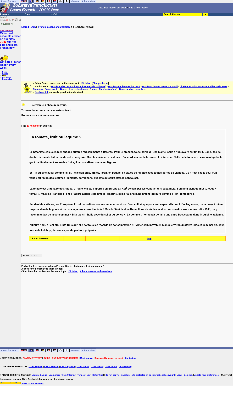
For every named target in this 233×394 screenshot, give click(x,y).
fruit (54, 137)
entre (79, 209)
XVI (124, 188)
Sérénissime (121, 209)
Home (4, 72)
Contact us (130, 358)
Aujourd (34, 225)
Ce (187, 172)
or (176, 193)
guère (216, 157)
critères (77, 152)
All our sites (88, 350)
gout (32, 162)
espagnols (169, 188)
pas (214, 152)
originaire (53, 188)
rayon (45, 178)
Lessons (4, 14)
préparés (90, 230)
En (183, 204)
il (76, 162)
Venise (153, 209)
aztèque (209, 188)
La (31, 188)
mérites (192, 209)
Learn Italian (83, 366)
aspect (164, 204)
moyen (153, 225)
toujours (156, 193)
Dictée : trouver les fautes (74, 89)
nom (185, 188)
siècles (50, 204)
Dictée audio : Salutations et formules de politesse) (78, 86)
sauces (60, 230)
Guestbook (6, 77)
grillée (95, 172)
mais (44, 193)
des (69, 152)
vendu (33, 178)
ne (124, 204)
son (157, 204)
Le (31, 152)
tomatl (33, 193)
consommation (122, 225)
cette (70, 157)
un (179, 152)
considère (87, 162)
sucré (58, 162)
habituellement (45, 162)
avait (160, 209)
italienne (217, 214)
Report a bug (7, 79)
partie (145, 152)
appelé (86, 193)
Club (27, 14)
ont (65, 152)
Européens (66, 204)
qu (70, 172)
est (191, 152)
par (139, 188)
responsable (37, 209)
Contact (5, 74)
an (215, 225)
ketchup (46, 230)
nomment (144, 193)
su (165, 209)
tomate (41, 137)
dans (81, 214)
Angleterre (191, 204)
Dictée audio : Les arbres (132, 89)
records (103, 225)
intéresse (166, 157)
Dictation (86, 83)
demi (205, 225)
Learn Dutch (97, 366)
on (201, 204)
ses (185, 209)
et (46, 152)
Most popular (86, 358)
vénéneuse (112, 204)
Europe (112, 188)
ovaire (185, 152)
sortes (166, 172)
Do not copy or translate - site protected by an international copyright (140, 375)
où (79, 188)
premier (128, 152)
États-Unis (66, 225)
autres (87, 209)
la (40, 157)
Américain (142, 225)
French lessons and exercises (54, 27)
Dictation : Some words (45, 89)
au (39, 178)
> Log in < (7, 23)
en (109, 172)
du (197, 188)
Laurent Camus (39, 375)
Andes (68, 188)
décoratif (174, 204)
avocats (99, 178)
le (49, 152)
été (90, 188)
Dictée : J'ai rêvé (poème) (103, 89)
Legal (179, 375)
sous (221, 225)
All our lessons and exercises (96, 271)
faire (162, 214)
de (219, 152)
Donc (208, 152)
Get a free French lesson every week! (10, 65)
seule (142, 157)
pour (151, 204)
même (219, 204)
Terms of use (84, 375)
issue (169, 152)
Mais (90, 157)
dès (201, 209)
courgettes (115, 178)
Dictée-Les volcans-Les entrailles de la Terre (203, 86)
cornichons (86, 178)
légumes (60, 178)
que (145, 204)
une (155, 152)
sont (128, 178)
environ (176, 225)
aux (57, 225)
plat (76, 230)
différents (107, 152)
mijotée (142, 172)
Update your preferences (206, 375)
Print (4, 75)
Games (75, 350)
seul (208, 172)
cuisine (42, 172)
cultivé (138, 204)
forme (33, 230)
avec (150, 172)
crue (87, 172)
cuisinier (56, 152)
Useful (53, 14)
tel (66, 172)
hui (43, 225)
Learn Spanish (67, 366)
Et (30, 172)
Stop (149, 238)
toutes (158, 172)
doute (33, 157)
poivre (119, 214)
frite (74, 214)
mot (201, 188)
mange (166, 225)
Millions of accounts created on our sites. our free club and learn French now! (10, 40)
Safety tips (97, 375)
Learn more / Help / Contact (62, 375)
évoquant (206, 157)
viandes (179, 172)
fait (53, 157)
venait (151, 214)
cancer (71, 209)
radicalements (91, 152)
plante (162, 152)
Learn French (28, 27)
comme (98, 162)
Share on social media (32, 383)
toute (137, 152)
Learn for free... (9, 350)
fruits (71, 162)
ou (61, 137)
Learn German (51, 366)
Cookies (188, 375)
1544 (207, 209)
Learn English (36, 366)
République (137, 209)
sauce (129, 172)
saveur (153, 157)
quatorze (186, 225)
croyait (211, 204)
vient (192, 188)
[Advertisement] (127, 51)
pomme (98, 193)
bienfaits (97, 209)
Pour (117, 152)
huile (90, 214)
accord (128, 157)
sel (106, 214)
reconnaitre (175, 209)
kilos (196, 225)
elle (76, 172)
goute (55, 209)
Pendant (34, 204)
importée (98, 188)
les (144, 188)
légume (71, 137)
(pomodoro (185, 193)
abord (77, 193)
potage (116, 172)
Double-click (41, 92)
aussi (50, 172)
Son (179, 188)
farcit (104, 172)
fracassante (185, 214)
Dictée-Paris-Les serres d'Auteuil (160, 86)
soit (81, 172)
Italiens (130, 193)
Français (57, 193)
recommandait (38, 214)
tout (81, 230)
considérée (88, 204)
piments (72, 178)
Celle (177, 157)
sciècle (132, 188)
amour (111, 193)
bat (86, 225)
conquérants (154, 188)
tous (91, 225)
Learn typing (125, 366)
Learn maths (111, 366)
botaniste (39, 152)
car (136, 157)
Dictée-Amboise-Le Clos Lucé (124, 86)
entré (174, 214)
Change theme (100, 83)
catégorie (79, 157)
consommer (62, 214)
